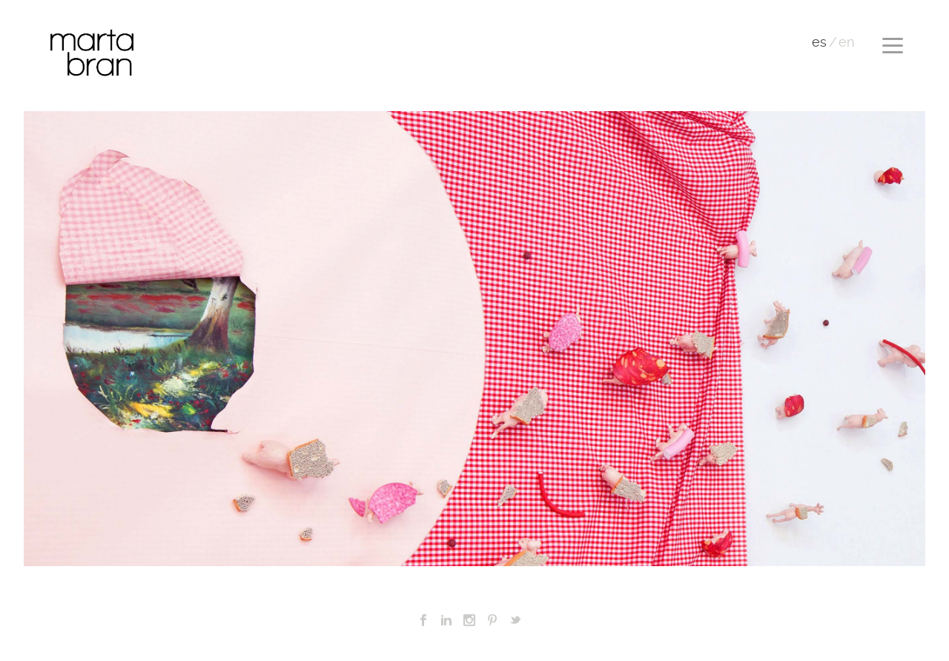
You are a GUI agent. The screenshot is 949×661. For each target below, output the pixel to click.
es (819, 42)
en (846, 42)
